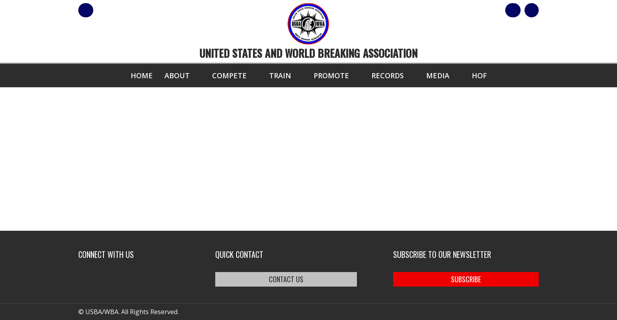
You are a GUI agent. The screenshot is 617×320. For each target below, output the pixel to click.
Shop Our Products (454, 10)
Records (387, 75)
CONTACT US (286, 279)
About (177, 75)
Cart (524, 10)
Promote (331, 75)
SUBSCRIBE (466, 279)
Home (142, 75)
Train (280, 75)
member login (117, 10)
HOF (479, 75)
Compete (229, 75)
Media (437, 75)
